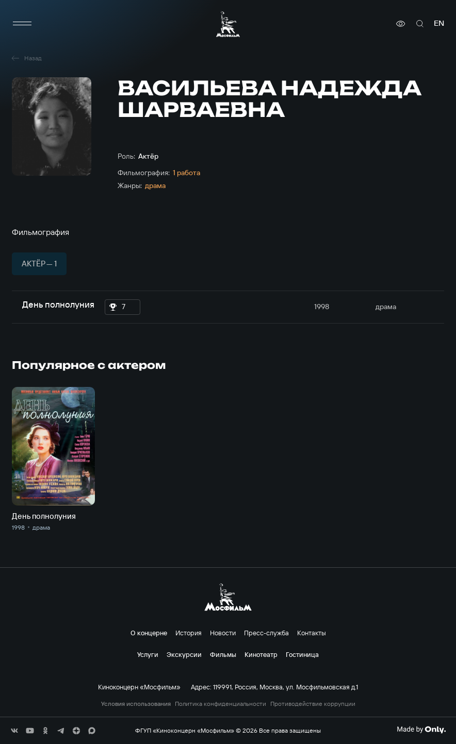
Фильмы (223, 654)
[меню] (22, 23)
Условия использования (136, 703)
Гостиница (302, 654)
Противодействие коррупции (312, 703)
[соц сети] (14, 730)
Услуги (147, 654)
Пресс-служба (266, 633)
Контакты (311, 633)
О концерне (149, 633)
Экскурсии (184, 654)
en (439, 23)
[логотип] (228, 24)
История (188, 633)
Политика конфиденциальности (220, 703)
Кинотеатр (261, 654)
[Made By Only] (421, 729)
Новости (223, 633)
